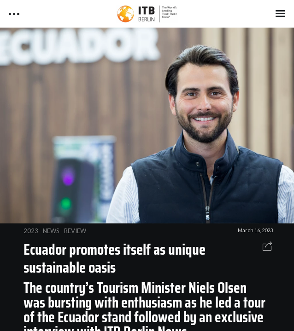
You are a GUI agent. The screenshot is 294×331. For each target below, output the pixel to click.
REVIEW (75, 230)
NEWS (51, 230)
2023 (31, 230)
